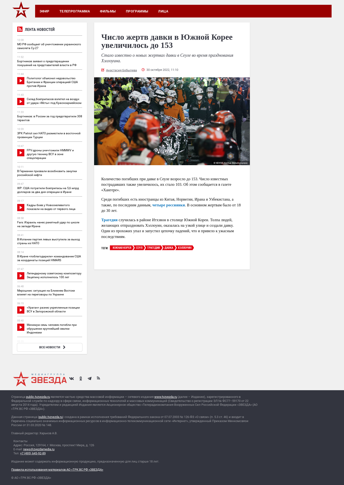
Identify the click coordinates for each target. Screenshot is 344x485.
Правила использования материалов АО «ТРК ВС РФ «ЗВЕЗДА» (57, 469)
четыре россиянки (168, 205)
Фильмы (108, 11)
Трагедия (109, 220)
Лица (163, 11)
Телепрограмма (74, 11)
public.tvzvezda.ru (38, 397)
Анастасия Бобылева (121, 70)
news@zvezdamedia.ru (38, 449)
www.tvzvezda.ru (165, 397)
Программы (137, 11)
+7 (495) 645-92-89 (33, 453)
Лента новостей (36, 30)
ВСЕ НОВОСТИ (53, 347)
